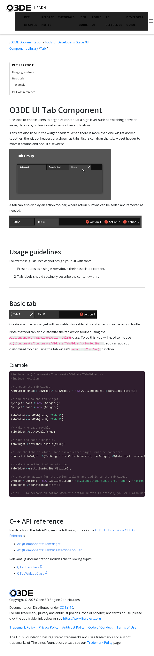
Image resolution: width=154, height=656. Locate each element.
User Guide (83, 21)
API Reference (113, 21)
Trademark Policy (22, 627)
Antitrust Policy (73, 627)
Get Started (31, 21)
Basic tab (18, 78)
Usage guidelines (23, 72)
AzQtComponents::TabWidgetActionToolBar (49, 550)
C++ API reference (23, 92)
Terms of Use (126, 627)
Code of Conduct (100, 627)
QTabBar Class (29, 567)
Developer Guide (134, 21)
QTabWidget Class (32, 573)
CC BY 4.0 (66, 607)
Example (19, 84)
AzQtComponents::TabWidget (38, 544)
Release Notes (48, 21)
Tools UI (97, 21)
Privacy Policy (48, 627)
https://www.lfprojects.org (82, 618)
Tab (43, 48)
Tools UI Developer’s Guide (64, 42)
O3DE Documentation (27, 42)
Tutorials (66, 17)
